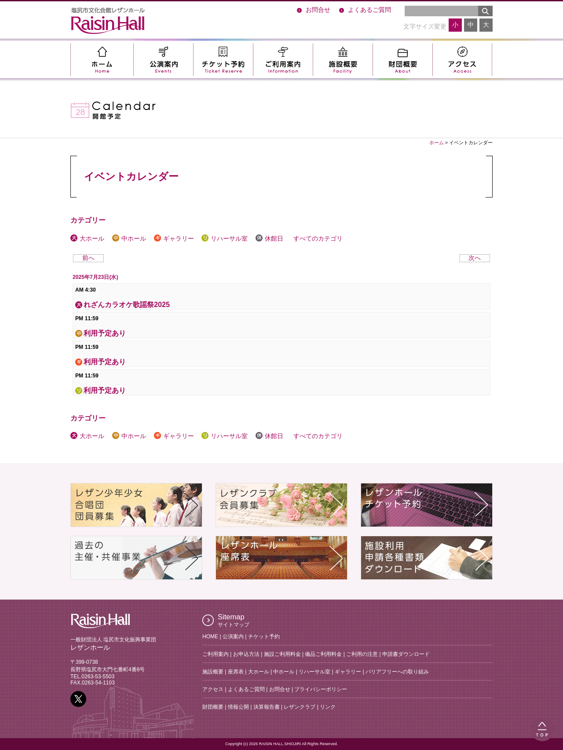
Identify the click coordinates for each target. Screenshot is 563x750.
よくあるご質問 (369, 10)
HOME (210, 636)
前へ (88, 258)
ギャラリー (174, 238)
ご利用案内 (283, 59)
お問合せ (318, 10)
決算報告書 (266, 707)
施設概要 (343, 59)
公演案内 (163, 59)
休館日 (269, 238)
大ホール (87, 238)
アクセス (462, 59)
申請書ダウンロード (406, 654)
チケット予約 (223, 59)
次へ (474, 258)
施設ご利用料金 (282, 654)
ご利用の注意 (362, 654)
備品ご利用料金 (323, 654)
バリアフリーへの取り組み (397, 672)
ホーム (101, 59)
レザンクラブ (299, 707)
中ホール (129, 238)
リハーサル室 (224, 238)
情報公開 (238, 707)
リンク (328, 707)
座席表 (236, 672)
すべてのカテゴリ (317, 238)
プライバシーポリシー (320, 689)
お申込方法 (246, 654)
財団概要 (402, 59)
